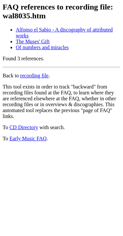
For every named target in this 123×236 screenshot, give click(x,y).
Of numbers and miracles (42, 47)
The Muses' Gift (33, 41)
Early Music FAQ (28, 138)
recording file (34, 75)
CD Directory (24, 127)
